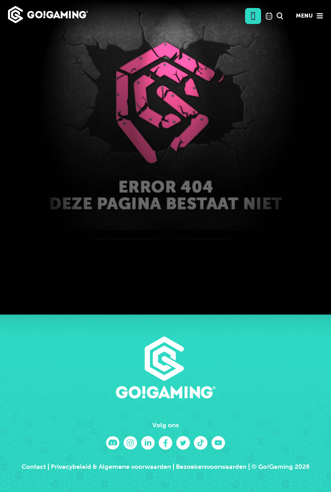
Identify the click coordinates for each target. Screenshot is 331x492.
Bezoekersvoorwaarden (211, 466)
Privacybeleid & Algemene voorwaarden (111, 466)
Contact (34, 466)
